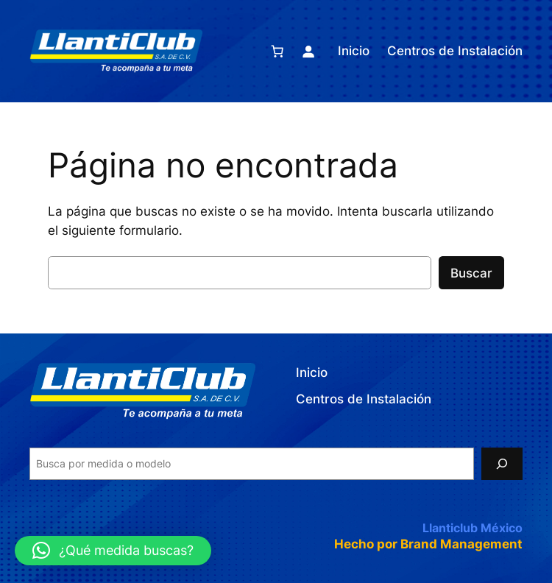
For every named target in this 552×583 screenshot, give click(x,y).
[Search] (502, 463)
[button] (113, 550)
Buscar (471, 273)
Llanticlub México (472, 527)
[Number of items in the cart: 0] (277, 50)
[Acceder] (308, 50)
